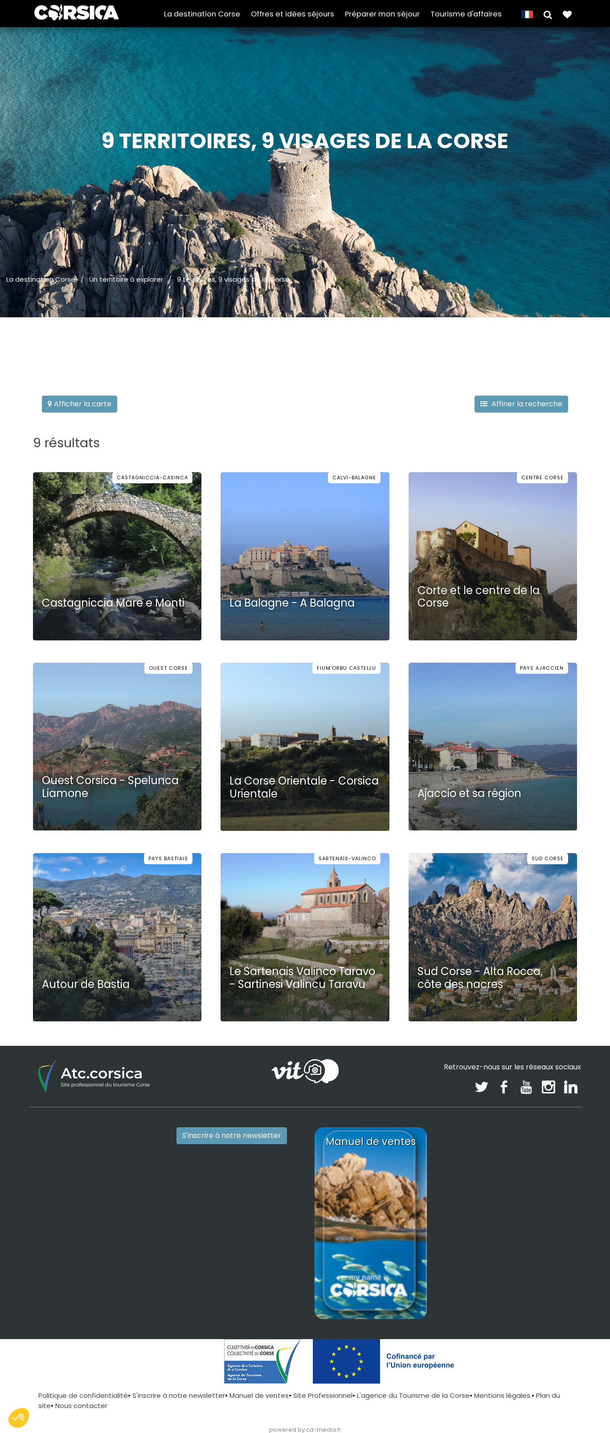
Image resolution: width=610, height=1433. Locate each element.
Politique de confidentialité (83, 1395)
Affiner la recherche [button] (521, 404)
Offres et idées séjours (292, 14)
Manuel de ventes (259, 1395)
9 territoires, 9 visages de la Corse (233, 279)
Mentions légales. (503, 1395)
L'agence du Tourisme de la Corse (413, 1395)
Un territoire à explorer (126, 279)
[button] (548, 14)
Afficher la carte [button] (79, 404)
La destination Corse (202, 14)
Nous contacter (81, 1405)
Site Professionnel (322, 1395)
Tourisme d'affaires (466, 14)
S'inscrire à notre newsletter (231, 1135)
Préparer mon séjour (382, 14)
